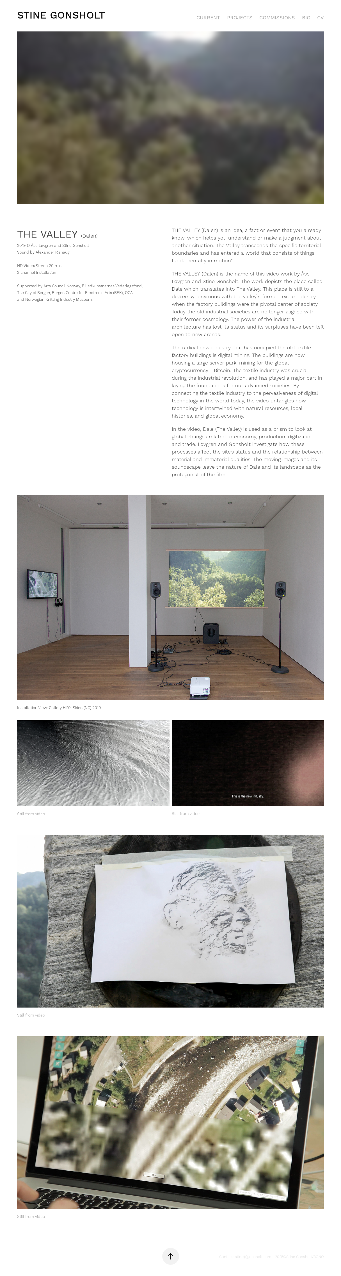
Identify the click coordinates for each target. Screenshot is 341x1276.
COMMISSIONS (277, 18)
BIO (306, 18)
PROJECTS (240, 18)
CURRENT (208, 18)
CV (320, 18)
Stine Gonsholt (61, 15)
